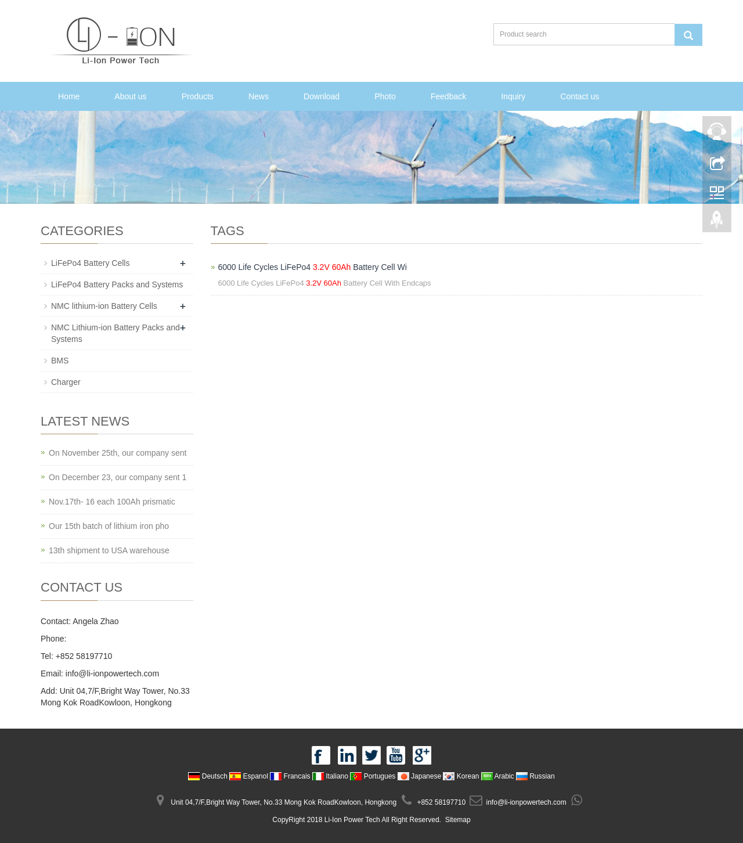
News (258, 96)
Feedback (448, 96)
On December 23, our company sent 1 (117, 477)
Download (322, 96)
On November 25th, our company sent (117, 452)
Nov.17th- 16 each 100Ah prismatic (112, 501)
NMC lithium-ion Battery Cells (104, 306)
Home (69, 96)
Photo (385, 96)
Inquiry (513, 96)
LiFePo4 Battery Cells (90, 263)
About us (130, 96)
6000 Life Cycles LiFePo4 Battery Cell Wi (312, 267)
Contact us (579, 96)
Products (198, 96)
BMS (59, 360)
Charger (66, 382)
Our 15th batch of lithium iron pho (109, 526)
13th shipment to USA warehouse (109, 550)
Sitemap (458, 820)
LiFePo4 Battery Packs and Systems (117, 284)
